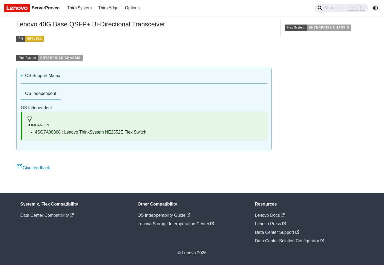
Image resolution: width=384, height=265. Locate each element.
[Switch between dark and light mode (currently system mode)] (375, 8)
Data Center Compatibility (47, 215)
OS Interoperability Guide (164, 215)
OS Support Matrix (42, 75)
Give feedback (33, 168)
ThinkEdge (108, 8)
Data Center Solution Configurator (289, 241)
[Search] (341, 8)
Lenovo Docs (270, 215)
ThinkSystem (79, 8)
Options (132, 8)
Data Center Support (277, 232)
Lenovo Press (270, 224)
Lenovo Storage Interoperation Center (176, 224)
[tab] (41, 94)
